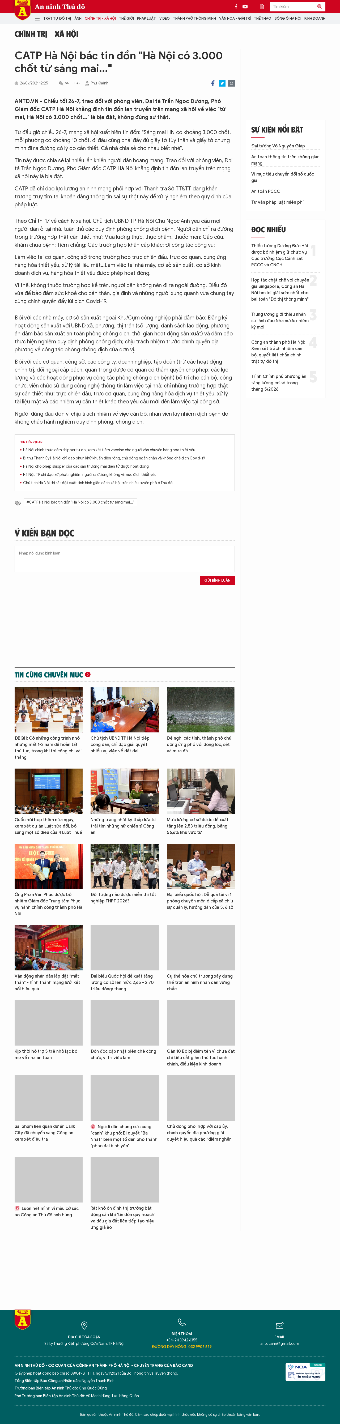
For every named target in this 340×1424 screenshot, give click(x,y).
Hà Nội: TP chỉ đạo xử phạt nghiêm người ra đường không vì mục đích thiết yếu (89, 474)
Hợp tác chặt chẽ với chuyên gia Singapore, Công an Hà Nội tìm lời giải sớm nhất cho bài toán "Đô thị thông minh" (280, 290)
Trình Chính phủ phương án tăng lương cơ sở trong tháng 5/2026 (278, 383)
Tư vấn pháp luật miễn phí (277, 202)
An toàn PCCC (265, 191)
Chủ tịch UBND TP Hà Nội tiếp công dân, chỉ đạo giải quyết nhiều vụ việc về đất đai (120, 745)
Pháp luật (146, 18)
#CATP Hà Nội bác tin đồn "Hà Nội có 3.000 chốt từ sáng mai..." (80, 502)
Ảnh (78, 18)
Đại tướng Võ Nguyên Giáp (278, 146)
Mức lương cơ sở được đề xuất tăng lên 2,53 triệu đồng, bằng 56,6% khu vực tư (197, 826)
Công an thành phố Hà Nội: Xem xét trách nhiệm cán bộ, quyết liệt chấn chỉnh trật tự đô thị (278, 352)
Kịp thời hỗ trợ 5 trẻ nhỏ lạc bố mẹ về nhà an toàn (46, 1054)
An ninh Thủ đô (60, 6)
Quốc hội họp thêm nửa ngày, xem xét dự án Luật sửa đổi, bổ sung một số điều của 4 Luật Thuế (48, 826)
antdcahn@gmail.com (279, 1343)
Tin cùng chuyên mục (49, 674)
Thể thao (262, 18)
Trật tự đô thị (57, 18)
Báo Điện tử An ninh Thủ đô (22, 10)
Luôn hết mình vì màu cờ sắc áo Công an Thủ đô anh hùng (47, 1212)
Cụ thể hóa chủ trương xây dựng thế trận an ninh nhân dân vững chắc (200, 983)
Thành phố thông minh (194, 18)
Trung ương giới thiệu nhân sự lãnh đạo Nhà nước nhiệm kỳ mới (280, 321)
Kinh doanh (314, 18)
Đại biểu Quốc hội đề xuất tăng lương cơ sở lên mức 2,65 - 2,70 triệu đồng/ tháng (122, 983)
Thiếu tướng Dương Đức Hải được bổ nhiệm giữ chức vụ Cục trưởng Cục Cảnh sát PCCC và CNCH (279, 255)
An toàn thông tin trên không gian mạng (285, 160)
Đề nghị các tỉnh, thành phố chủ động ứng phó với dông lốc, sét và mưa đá (199, 745)
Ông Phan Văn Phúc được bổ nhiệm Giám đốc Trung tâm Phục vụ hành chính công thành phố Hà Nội (48, 904)
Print (231, 83)
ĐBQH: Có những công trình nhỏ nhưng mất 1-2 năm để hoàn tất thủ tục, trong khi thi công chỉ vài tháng (48, 748)
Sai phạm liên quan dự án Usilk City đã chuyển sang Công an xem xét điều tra (45, 1133)
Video (164, 18)
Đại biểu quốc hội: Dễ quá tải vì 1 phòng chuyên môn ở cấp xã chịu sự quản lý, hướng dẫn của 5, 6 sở (200, 901)
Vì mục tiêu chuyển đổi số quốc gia (282, 177)
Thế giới (126, 18)
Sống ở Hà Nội (288, 18)
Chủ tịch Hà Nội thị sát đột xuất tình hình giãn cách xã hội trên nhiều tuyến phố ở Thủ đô (98, 483)
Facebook (213, 83)
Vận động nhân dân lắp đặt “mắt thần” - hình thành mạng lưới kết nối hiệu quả (47, 983)
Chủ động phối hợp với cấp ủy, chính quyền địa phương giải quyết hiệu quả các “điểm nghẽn (199, 1133)
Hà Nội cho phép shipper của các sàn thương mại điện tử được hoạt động (86, 466)
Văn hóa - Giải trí (235, 18)
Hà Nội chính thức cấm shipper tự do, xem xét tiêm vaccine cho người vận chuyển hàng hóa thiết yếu (109, 450)
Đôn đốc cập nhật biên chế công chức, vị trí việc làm (123, 1054)
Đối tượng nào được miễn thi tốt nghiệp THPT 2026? (123, 898)
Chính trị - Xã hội (100, 18)
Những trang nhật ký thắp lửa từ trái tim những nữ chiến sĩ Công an (123, 826)
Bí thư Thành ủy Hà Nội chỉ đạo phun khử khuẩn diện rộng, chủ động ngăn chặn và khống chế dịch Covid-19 (114, 458)
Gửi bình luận (217, 580)
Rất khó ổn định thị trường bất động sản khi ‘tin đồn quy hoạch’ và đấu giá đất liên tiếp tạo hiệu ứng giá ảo (123, 1218)
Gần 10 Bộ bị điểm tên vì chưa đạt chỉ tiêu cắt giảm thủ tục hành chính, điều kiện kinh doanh (201, 1058)
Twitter (222, 83)
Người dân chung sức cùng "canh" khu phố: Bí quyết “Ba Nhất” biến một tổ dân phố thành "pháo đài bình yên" (124, 1136)
